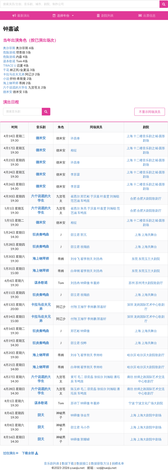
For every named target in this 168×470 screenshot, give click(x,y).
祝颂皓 (85, 246)
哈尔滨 (132, 355)
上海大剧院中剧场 (149, 415)
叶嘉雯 (104, 196)
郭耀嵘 (85, 439)
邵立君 (75, 234)
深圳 (130, 304)
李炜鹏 (91, 307)
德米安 (8, 92)
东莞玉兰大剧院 (149, 259)
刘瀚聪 (114, 196)
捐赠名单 (118, 463)
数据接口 (82, 463)
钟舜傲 (85, 283)
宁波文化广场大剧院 (149, 403)
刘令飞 (75, 259)
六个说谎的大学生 (15, 87)
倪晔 (83, 343)
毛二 (80, 377)
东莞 (135, 259)
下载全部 (30, 453)
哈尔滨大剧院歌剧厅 (150, 355)
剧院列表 (105, 15)
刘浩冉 (98, 259)
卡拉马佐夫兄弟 (14, 74)
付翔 (74, 307)
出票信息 (147, 15)
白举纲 (75, 271)
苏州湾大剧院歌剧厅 (149, 283)
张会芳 (85, 415)
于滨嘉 (95, 196)
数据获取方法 (100, 463)
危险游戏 (9, 52)
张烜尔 (98, 377)
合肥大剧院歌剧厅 (149, 198)
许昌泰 (75, 138)
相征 (74, 150)
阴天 (41, 415)
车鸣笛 (85, 200)
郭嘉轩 (101, 307)
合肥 (133, 198)
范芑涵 (75, 200)
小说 (6, 78)
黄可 (74, 377)
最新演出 (21, 15)
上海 (130, 136)
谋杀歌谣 (9, 61)
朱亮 (83, 208)
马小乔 (85, 427)
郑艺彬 (85, 196)
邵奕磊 (88, 377)
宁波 (132, 403)
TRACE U (10, 65)
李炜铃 (98, 355)
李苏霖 (75, 174)
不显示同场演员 (149, 112)
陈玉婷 (75, 389)
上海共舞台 (149, 234)
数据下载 (68, 463)
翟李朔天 (86, 259)
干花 (6, 70)
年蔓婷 (95, 283)
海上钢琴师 (11, 83)
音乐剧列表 (51, 463)
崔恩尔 (75, 196)
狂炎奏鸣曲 (41, 234)
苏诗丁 (75, 403)
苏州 (132, 283)
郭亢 (83, 234)
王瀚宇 (82, 307)
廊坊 (130, 377)
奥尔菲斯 (9, 48)
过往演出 (12, 453)
